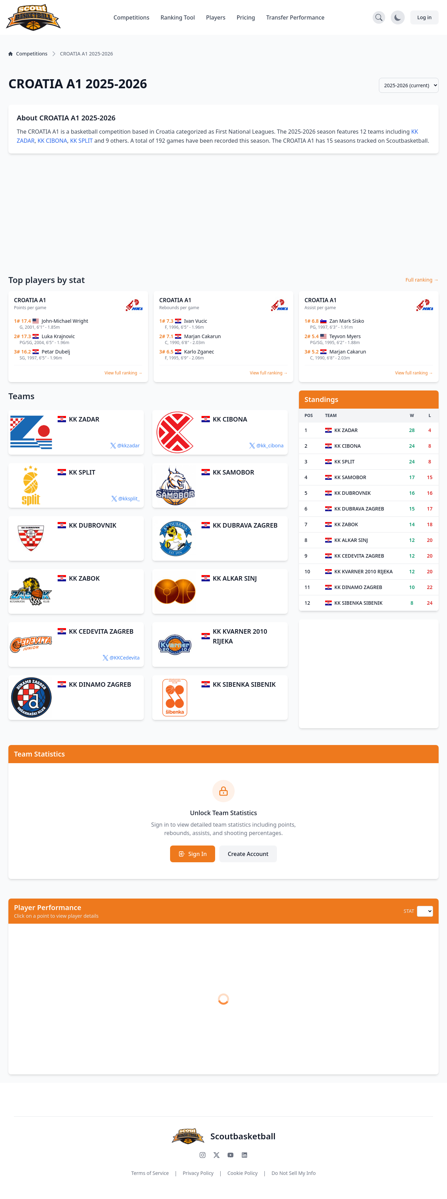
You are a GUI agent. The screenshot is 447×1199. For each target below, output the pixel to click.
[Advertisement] (223, 213)
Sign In (192, 854)
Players (215, 17)
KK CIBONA (52, 140)
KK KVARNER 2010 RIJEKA (240, 636)
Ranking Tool (178, 17)
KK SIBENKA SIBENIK (244, 684)
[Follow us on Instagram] (202, 1155)
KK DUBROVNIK (92, 525)
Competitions (131, 17)
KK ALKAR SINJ (235, 578)
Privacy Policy (198, 1173)
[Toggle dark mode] (398, 17)
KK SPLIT (81, 140)
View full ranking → (123, 373)
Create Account (248, 854)
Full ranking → (422, 279)
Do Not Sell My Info (293, 1173)
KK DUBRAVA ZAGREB (245, 525)
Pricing (246, 17)
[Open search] (379, 17)
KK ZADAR (84, 419)
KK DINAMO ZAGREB (100, 684)
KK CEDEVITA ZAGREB (101, 631)
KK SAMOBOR (233, 472)
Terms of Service (150, 1173)
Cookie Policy (242, 1173)
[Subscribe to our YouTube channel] (230, 1155)
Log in (424, 17)
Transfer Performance (295, 17)
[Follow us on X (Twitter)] (216, 1155)
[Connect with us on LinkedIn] (244, 1155)
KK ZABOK (84, 578)
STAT (409, 911)
